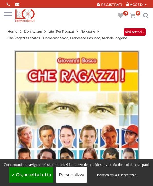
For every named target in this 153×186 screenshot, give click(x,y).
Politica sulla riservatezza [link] (116, 175)
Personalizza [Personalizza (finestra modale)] (71, 174)
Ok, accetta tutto (31, 174)
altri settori (135, 32)
